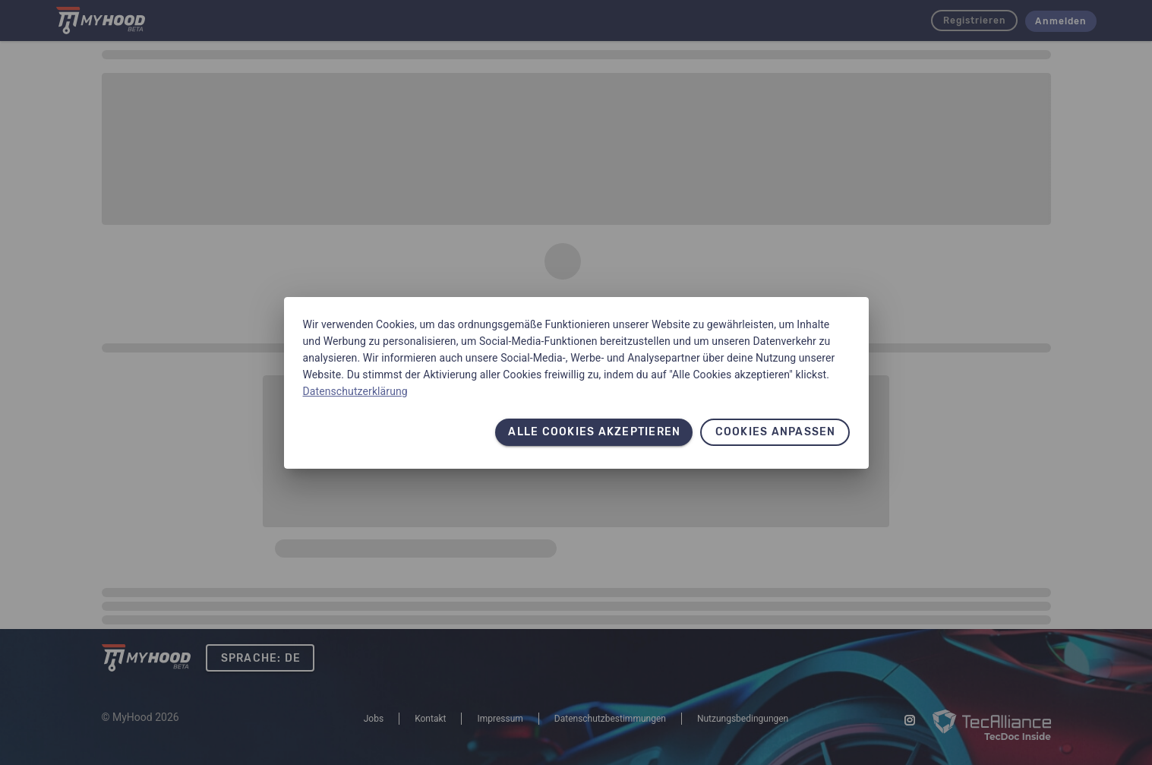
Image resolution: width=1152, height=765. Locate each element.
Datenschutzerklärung (355, 391)
